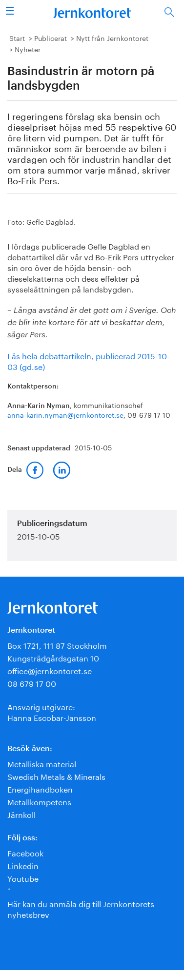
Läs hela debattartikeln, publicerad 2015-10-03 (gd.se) (88, 360)
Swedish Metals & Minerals (56, 776)
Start (17, 37)
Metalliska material (41, 763)
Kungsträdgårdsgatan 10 (53, 657)
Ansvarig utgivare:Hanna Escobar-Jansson (51, 711)
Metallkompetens (39, 801)
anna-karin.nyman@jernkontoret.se (65, 414)
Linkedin (23, 865)
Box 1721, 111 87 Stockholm (57, 645)
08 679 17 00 (31, 683)
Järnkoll (21, 814)
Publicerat (50, 37)
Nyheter (28, 48)
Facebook (25, 852)
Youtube (23, 878)
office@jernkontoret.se (49, 670)
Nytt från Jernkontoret (112, 37)
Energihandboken (40, 788)
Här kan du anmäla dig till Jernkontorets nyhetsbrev (80, 908)
